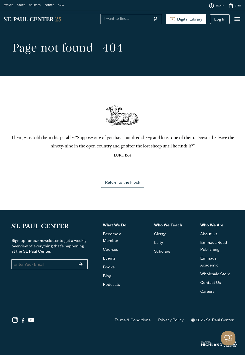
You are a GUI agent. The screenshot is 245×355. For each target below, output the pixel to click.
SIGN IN (216, 6)
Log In (220, 19)
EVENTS (8, 5)
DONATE (49, 5)
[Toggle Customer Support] (228, 338)
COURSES (35, 5)
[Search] (124, 18)
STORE (21, 5)
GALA (61, 5)
